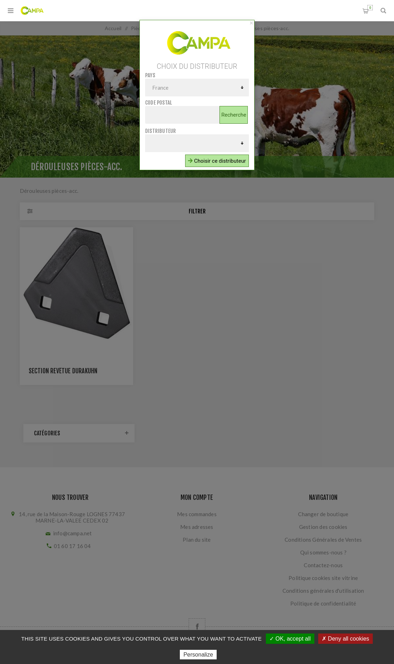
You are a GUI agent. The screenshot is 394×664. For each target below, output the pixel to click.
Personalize (198, 655)
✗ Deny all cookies (345, 639)
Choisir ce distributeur (217, 161)
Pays (150, 75)
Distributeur (160, 131)
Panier (370, 7)
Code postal (158, 102)
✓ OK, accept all (290, 639)
